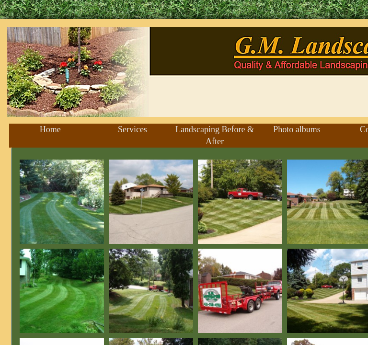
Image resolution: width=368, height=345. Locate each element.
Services (132, 129)
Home (50, 129)
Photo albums (297, 129)
